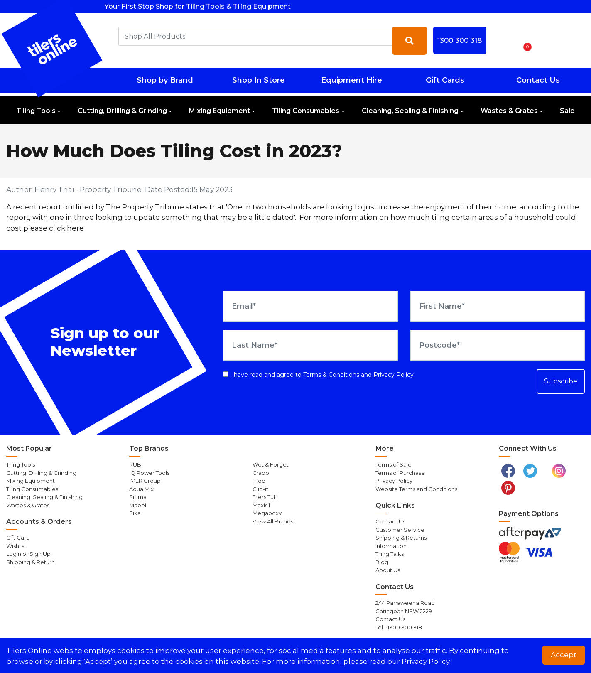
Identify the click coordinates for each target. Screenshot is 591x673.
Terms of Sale (393, 464)
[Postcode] (497, 345)
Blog (381, 562)
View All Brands (273, 521)
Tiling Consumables (305, 111)
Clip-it (260, 489)
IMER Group (145, 480)
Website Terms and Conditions (416, 489)
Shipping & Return (30, 562)
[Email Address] (310, 306)
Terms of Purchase (400, 472)
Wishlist (16, 546)
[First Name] (497, 306)
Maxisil (261, 505)
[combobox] (255, 36)
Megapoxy (267, 513)
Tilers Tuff (265, 497)
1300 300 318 (459, 40)
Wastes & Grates (509, 111)
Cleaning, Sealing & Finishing (410, 111)
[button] (503, 40)
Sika (135, 513)
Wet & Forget (271, 464)
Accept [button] (563, 655)
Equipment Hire (351, 80)
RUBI (135, 464)
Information (391, 546)
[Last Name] (310, 345)
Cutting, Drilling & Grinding (122, 111)
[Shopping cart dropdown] (525, 40)
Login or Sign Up (28, 553)
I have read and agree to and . (319, 374)
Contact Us (538, 80)
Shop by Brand (165, 80)
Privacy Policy (393, 374)
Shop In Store (258, 80)
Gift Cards (445, 80)
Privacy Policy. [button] (426, 661)
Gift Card (18, 537)
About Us (387, 570)
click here (66, 228)
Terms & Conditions (331, 374)
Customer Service (399, 529)
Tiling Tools (36, 111)
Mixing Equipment (219, 111)
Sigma (138, 497)
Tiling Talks (389, 553)
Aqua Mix (141, 489)
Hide (259, 480)
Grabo (261, 472)
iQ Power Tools (149, 472)
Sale (567, 111)
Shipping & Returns (401, 537)
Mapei (137, 505)
